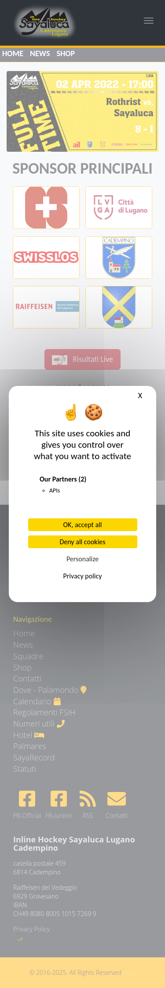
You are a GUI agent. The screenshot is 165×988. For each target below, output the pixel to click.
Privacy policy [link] (82, 576)
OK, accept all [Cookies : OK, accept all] (82, 525)
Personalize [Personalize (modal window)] (82, 559)
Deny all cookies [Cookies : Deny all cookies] (82, 542)
